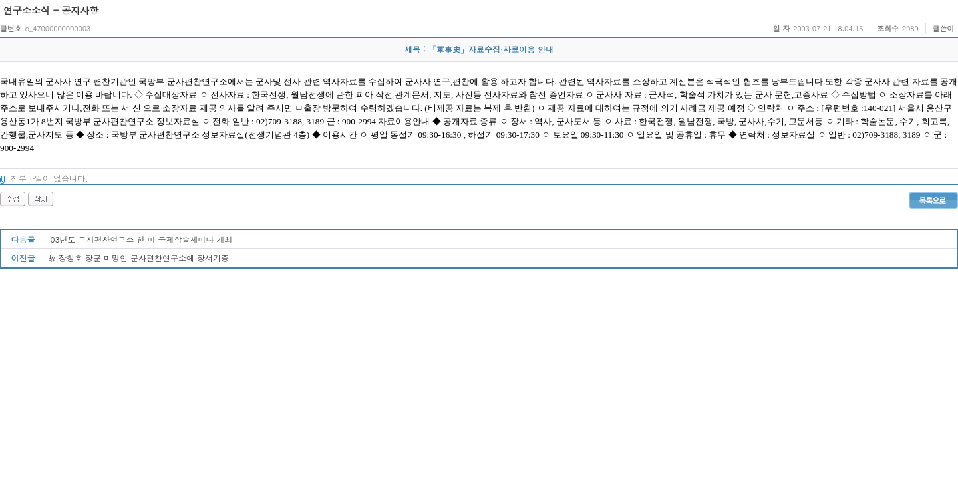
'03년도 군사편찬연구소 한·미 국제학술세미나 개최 (140, 239)
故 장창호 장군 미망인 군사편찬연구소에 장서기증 (138, 257)
